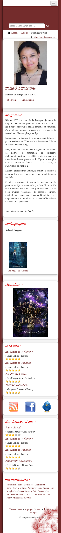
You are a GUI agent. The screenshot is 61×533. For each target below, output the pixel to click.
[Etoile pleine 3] (13, 359)
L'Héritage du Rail (16, 385)
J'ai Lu (30, 494)
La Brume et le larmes (18, 363)
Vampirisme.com (14, 484)
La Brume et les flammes (19, 351)
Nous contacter (16, 509)
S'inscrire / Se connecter (42, 37)
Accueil (14, 33)
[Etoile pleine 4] (16, 359)
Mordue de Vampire (27, 488)
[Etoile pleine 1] (6, 359)
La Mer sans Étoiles (16, 374)
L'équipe (32, 512)
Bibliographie (28, 100)
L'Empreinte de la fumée (18, 461)
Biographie (12, 100)
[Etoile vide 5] (19, 435)
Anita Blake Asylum (22, 498)
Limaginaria (43, 488)
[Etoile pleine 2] (9, 359)
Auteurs (24, 33)
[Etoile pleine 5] (19, 359)
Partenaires (49, 509)
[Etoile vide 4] (16, 435)
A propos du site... (33, 509)
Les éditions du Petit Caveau (31, 491)
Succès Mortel (13, 427)
